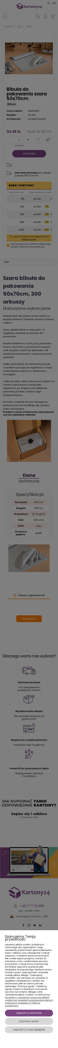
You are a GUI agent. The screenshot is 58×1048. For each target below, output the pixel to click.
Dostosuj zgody (29, 1021)
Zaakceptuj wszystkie (29, 1013)
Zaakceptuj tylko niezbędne (29, 1029)
